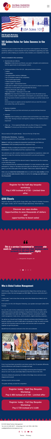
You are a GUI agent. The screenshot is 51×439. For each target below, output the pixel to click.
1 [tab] (20, 270)
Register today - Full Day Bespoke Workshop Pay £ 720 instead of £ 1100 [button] (25, 405)
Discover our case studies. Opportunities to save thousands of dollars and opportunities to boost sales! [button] (25, 213)
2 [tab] (23, 270)
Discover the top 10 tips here (31, 133)
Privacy (28, 435)
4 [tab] (28, 270)
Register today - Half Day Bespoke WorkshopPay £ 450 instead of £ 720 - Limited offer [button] (25, 392)
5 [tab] (30, 270)
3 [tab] (25, 270)
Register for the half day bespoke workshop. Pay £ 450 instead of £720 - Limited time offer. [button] (25, 188)
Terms (22, 435)
